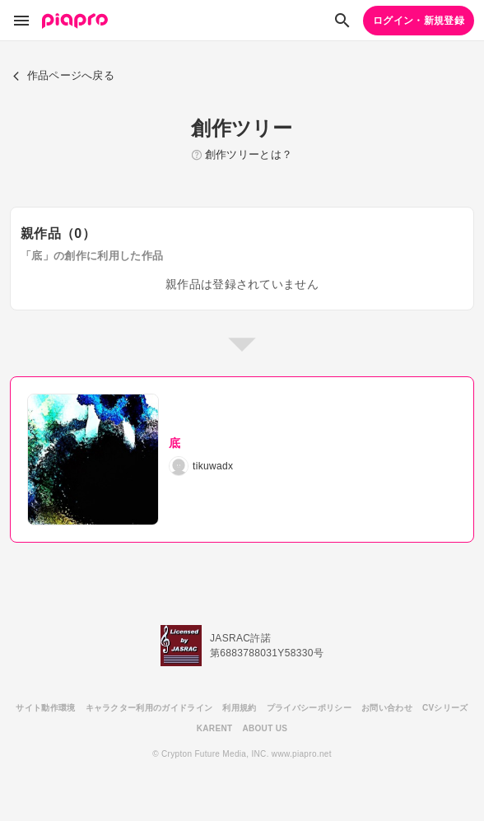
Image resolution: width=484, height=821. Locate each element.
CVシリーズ (445, 707)
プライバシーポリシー (309, 707)
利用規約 (239, 707)
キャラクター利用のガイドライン (149, 707)
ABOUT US (264, 728)
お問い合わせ (386, 707)
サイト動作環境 (45, 707)
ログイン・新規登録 (418, 20)
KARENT (215, 728)
